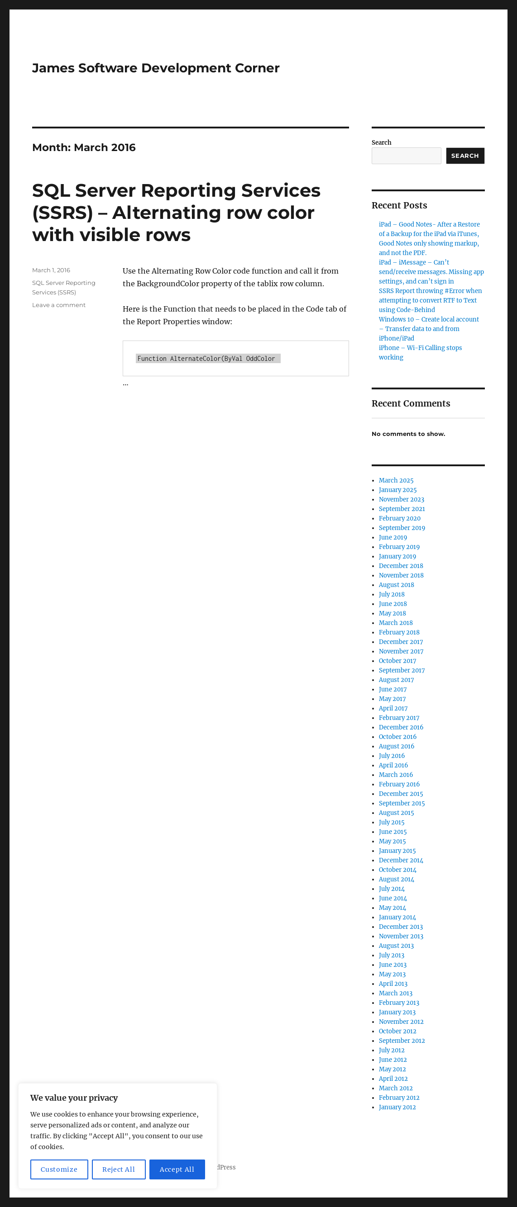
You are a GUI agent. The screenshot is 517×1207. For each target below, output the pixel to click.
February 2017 (399, 718)
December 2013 (401, 927)
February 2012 (399, 1098)
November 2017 (401, 651)
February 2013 (399, 1003)
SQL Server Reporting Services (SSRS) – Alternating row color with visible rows (176, 212)
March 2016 (396, 775)
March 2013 (395, 993)
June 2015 (393, 832)
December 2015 (401, 794)
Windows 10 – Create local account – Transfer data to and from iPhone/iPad (429, 329)
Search (382, 143)
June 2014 (393, 898)
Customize (59, 1169)
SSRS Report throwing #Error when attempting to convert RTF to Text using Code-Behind (430, 300)
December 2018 (401, 566)
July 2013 (391, 955)
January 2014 (397, 917)
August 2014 (396, 879)
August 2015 (396, 813)
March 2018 (396, 623)
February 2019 (399, 547)
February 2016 (399, 784)
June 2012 (393, 1060)
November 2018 (401, 575)
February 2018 (399, 632)
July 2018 (392, 594)
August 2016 (397, 746)
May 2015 (392, 841)
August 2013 (396, 946)
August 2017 (396, 680)
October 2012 (397, 1031)
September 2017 (402, 670)
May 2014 (392, 908)
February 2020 (400, 518)
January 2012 (397, 1107)
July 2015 (392, 822)
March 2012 (396, 1088)
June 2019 (393, 537)
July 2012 (392, 1050)
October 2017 (397, 661)
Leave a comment (59, 304)
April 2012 (393, 1079)
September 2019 (402, 528)
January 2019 (397, 556)
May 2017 (392, 699)
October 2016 (398, 737)
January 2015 (397, 851)
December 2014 (401, 860)
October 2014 (397, 870)
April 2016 (393, 765)
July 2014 (392, 889)
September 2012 (402, 1041)
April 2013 (393, 984)
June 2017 (393, 689)
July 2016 (392, 756)
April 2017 (393, 708)
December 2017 (401, 642)
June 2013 (393, 965)
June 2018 (393, 604)
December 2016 (401, 727)
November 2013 (401, 936)
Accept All (177, 1169)
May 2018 (392, 613)
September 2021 (402, 509)
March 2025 (396, 480)
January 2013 (397, 1012)
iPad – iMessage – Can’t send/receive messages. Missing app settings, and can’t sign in (431, 272)
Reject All (118, 1169)
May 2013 (392, 974)
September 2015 (402, 803)
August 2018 (396, 585)
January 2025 (398, 490)
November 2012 (401, 1022)
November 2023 (401, 499)
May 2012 (392, 1069)
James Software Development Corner (156, 68)
